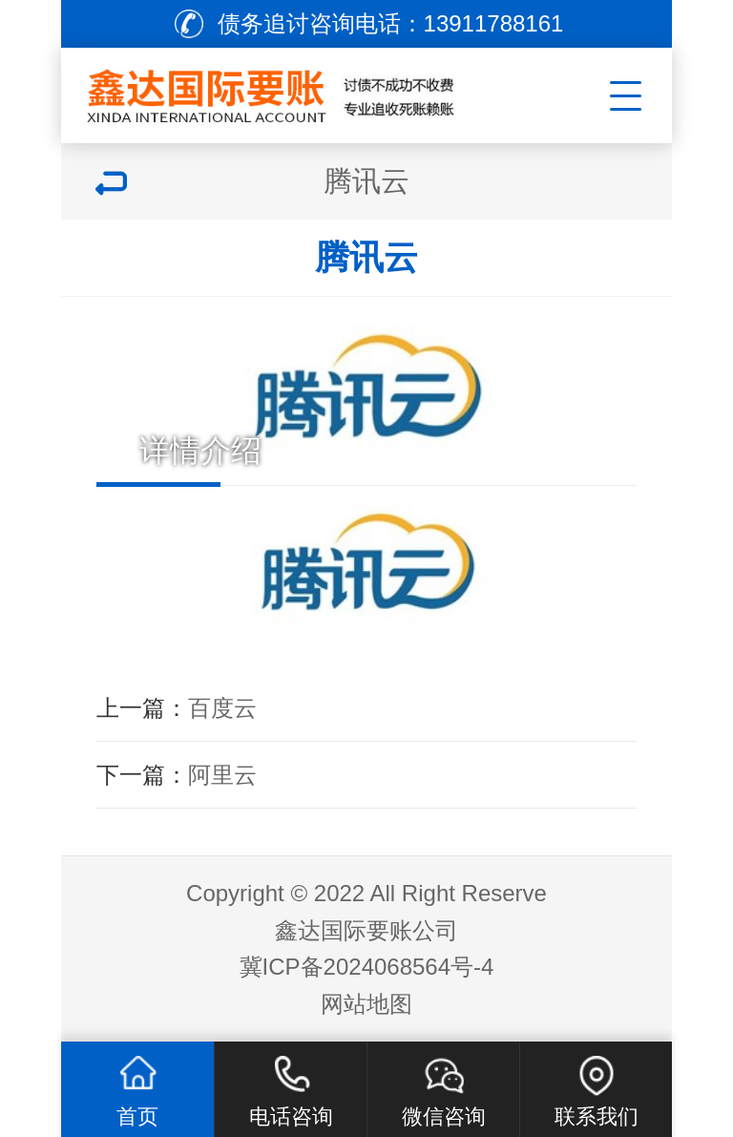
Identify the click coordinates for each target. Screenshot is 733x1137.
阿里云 (222, 775)
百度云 (222, 708)
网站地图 (366, 1004)
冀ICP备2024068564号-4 (367, 966)
